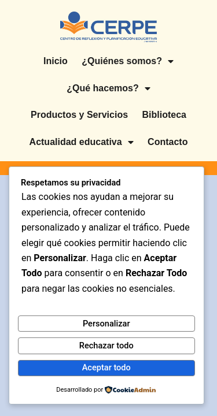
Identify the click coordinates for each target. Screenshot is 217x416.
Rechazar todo (106, 345)
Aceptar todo (106, 367)
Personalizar (106, 323)
